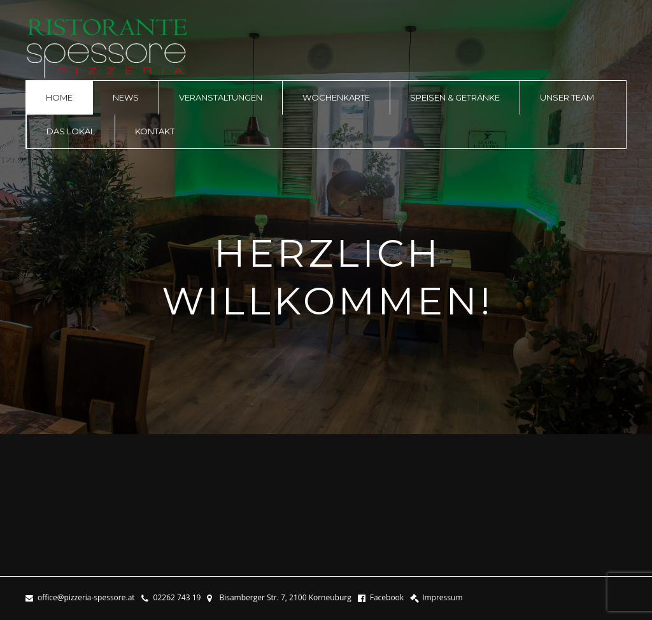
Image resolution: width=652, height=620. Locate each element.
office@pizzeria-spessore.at (80, 598)
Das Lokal (70, 131)
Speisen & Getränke (455, 97)
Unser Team (567, 97)
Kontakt (154, 131)
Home (59, 97)
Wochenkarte (336, 97)
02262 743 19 (171, 598)
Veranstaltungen (220, 97)
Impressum (436, 598)
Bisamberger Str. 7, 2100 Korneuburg (279, 598)
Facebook (381, 598)
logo (106, 48)
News (126, 97)
